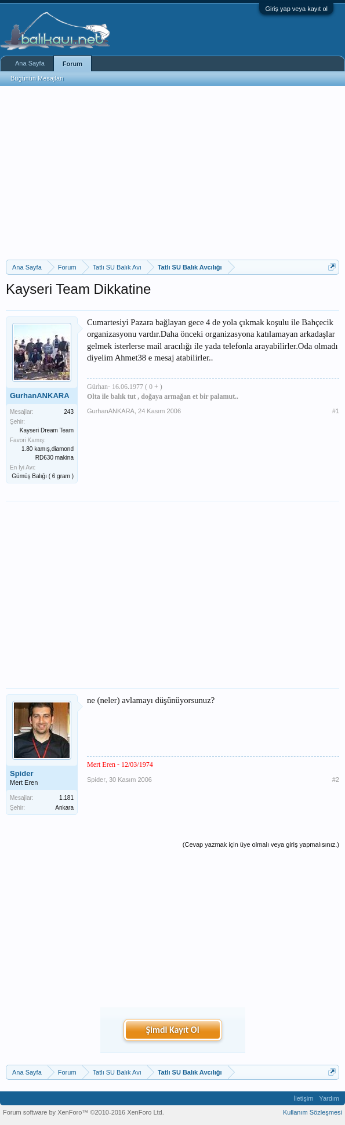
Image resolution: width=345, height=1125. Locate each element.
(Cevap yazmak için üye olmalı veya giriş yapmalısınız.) (261, 844)
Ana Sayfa (30, 63)
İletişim (303, 1098)
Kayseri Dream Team (47, 430)
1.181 (66, 798)
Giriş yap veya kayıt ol (296, 8)
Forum (72, 63)
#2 (335, 779)
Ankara (64, 807)
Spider (21, 773)
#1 (335, 410)
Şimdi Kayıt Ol (172, 1029)
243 (69, 412)
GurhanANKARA (40, 395)
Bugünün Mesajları (37, 78)
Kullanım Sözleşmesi (312, 1112)
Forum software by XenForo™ (83, 1112)
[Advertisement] (172, 173)
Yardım (329, 1098)
